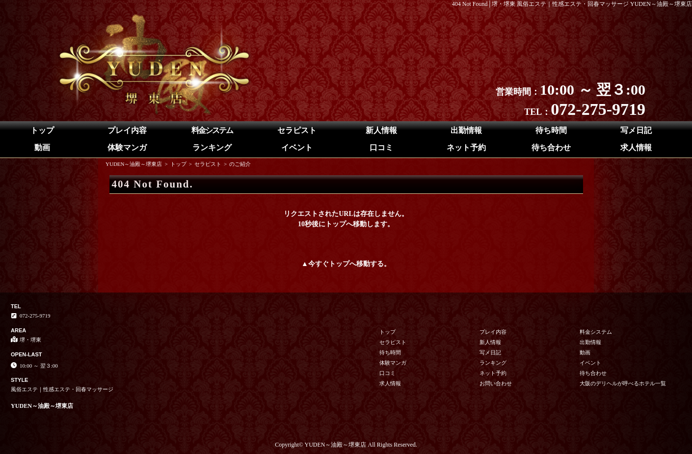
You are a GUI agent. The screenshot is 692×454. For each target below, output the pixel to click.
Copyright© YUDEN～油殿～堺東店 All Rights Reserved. (346, 444)
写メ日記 (636, 130)
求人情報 (636, 147)
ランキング (212, 147)
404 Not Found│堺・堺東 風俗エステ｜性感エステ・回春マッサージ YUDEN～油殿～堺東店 (572, 3)
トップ (42, 130)
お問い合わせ (495, 383)
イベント (297, 147)
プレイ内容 (127, 130)
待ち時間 (551, 130)
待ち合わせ (551, 147)
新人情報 (381, 130)
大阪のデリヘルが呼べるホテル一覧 (623, 383)
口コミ (381, 147)
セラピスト (297, 130)
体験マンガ (127, 147)
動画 (42, 147)
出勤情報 (466, 130)
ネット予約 (466, 147)
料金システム (212, 130)
